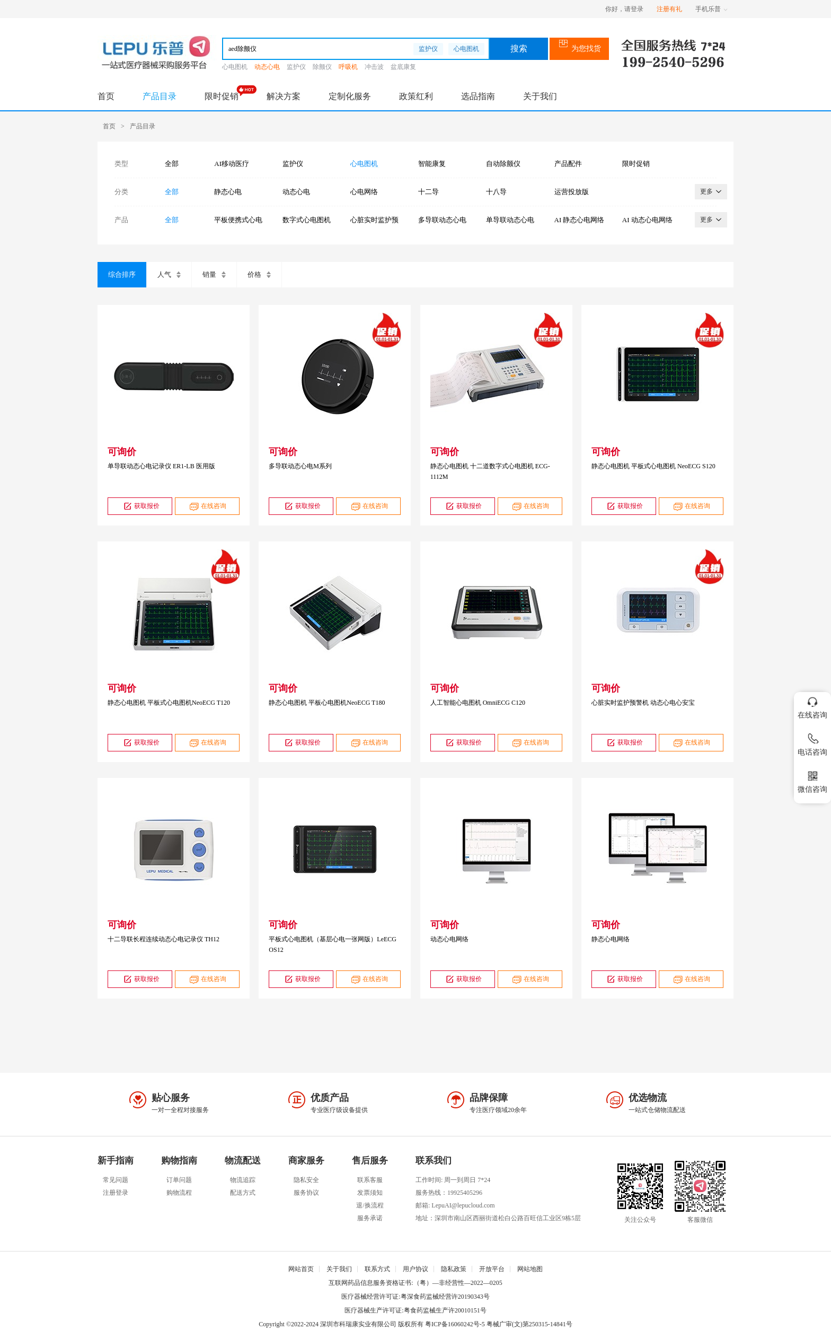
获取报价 (140, 506)
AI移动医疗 (231, 164)
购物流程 (179, 1192)
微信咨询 (812, 779)
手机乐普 (711, 9)
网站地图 (530, 1269)
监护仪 (428, 48)
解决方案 (283, 96)
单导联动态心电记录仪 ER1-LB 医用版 (161, 466)
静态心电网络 (610, 939)
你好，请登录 (624, 9)
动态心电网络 (449, 939)
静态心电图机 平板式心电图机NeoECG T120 (169, 702)
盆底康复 (403, 67)
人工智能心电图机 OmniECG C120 (477, 702)
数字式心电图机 (306, 220)
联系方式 (377, 1269)
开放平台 (492, 1269)
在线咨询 (207, 506)
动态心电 (267, 67)
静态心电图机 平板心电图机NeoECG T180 (327, 702)
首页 (106, 96)
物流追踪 (242, 1180)
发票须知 (370, 1192)
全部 (172, 164)
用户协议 (415, 1269)
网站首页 (301, 1269)
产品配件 (568, 164)
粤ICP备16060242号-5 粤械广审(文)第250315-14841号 (498, 1324)
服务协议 (306, 1192)
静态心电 (228, 192)
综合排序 (122, 274)
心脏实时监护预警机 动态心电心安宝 (643, 702)
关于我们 (540, 96)
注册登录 (115, 1192)
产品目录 (159, 96)
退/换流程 (369, 1205)
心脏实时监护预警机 (374, 220)
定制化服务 (350, 96)
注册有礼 (669, 9)
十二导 (428, 192)
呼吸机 (348, 67)
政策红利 (416, 96)
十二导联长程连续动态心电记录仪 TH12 (163, 939)
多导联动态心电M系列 (300, 466)
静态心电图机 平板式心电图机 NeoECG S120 (653, 466)
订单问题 (179, 1180)
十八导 (496, 192)
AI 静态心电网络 (579, 220)
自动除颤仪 (503, 164)
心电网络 (364, 192)
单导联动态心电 (510, 220)
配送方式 (242, 1192)
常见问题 (115, 1180)
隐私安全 (306, 1180)
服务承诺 (370, 1218)
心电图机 (466, 48)
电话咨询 (812, 742)
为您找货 (579, 48)
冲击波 (374, 67)
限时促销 (221, 96)
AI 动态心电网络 (647, 220)
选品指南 (478, 96)
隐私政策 (453, 1269)
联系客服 (370, 1180)
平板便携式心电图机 (238, 220)
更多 (711, 191)
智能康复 (432, 164)
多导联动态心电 (442, 220)
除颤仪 (322, 67)
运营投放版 (571, 192)
